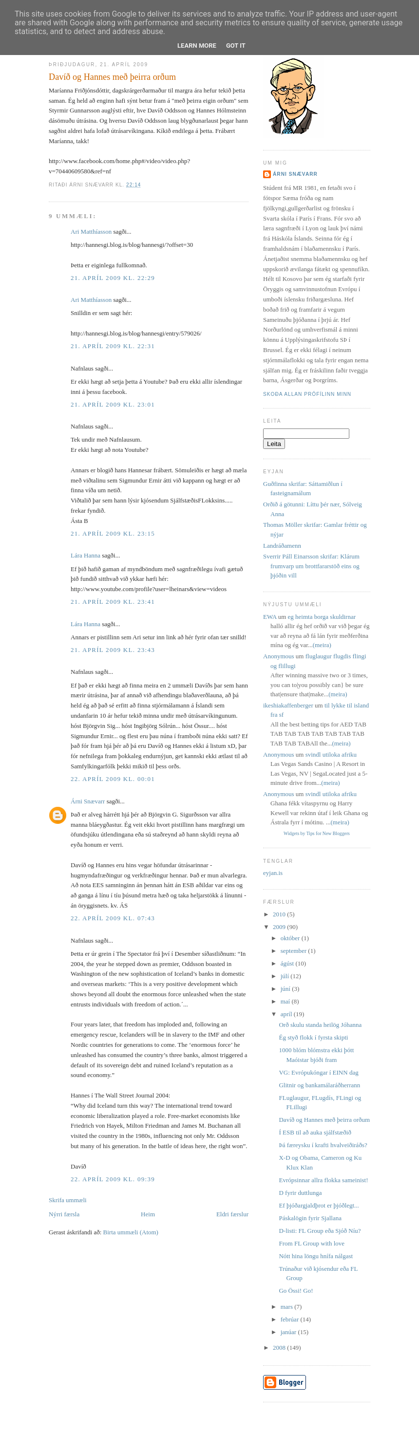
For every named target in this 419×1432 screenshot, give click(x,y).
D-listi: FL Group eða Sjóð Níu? (320, 1230)
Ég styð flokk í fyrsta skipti (313, 1037)
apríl (287, 1014)
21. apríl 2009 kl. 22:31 (113, 346)
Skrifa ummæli (68, 1200)
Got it (236, 45)
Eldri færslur (232, 1214)
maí (286, 1001)
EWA (269, 616)
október (291, 938)
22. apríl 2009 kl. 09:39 (113, 1179)
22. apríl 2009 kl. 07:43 (113, 918)
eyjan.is (273, 872)
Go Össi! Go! (296, 1290)
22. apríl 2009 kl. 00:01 (113, 778)
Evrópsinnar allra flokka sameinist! (323, 1180)
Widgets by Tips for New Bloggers (317, 833)
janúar (289, 1332)
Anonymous (278, 656)
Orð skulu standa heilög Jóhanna (320, 1024)
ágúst (288, 963)
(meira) (322, 645)
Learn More (196, 45)
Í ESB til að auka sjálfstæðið (315, 1132)
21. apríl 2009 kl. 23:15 (113, 533)
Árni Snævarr (88, 801)
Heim (148, 1214)
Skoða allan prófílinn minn (307, 394)
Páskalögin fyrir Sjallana (310, 1218)
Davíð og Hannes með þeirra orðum (112, 77)
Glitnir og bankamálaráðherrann (319, 1085)
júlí (286, 976)
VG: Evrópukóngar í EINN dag (318, 1072)
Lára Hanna (85, 555)
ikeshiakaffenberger (288, 705)
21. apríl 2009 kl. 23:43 (113, 649)
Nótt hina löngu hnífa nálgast (316, 1256)
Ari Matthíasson (91, 231)
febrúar (291, 1319)
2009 (280, 926)
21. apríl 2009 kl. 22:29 (113, 277)
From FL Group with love (311, 1243)
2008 (280, 1347)
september (294, 950)
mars (288, 1306)
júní (286, 988)
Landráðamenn (282, 545)
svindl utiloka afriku (331, 754)
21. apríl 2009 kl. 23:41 (113, 601)
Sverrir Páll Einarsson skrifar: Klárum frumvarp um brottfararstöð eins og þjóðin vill (311, 566)
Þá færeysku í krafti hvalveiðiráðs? (323, 1145)
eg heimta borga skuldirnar (322, 616)
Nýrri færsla (64, 1214)
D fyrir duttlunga (300, 1192)
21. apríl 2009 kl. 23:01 (113, 404)
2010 (280, 914)
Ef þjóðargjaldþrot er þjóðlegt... (319, 1205)
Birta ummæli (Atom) (130, 1232)
